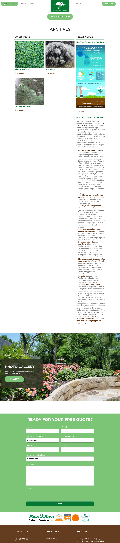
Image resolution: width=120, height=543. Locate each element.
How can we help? (35, 436)
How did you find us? (36, 455)
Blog (89, 4)
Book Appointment (60, 17)
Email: (64, 427)
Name (29, 427)
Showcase (44, 4)
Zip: (63, 445)
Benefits (22, 4)
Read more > (19, 73)
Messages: (31, 464)
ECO (60, 6)
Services (33, 4)
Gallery (14, 379)
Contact (109, 4)
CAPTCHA (31, 488)
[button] (117, 373)
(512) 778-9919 (9, 4)
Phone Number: (68, 436)
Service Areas (77, 4)
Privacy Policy (51, 539)
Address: (30, 445)
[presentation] (41, 494)
